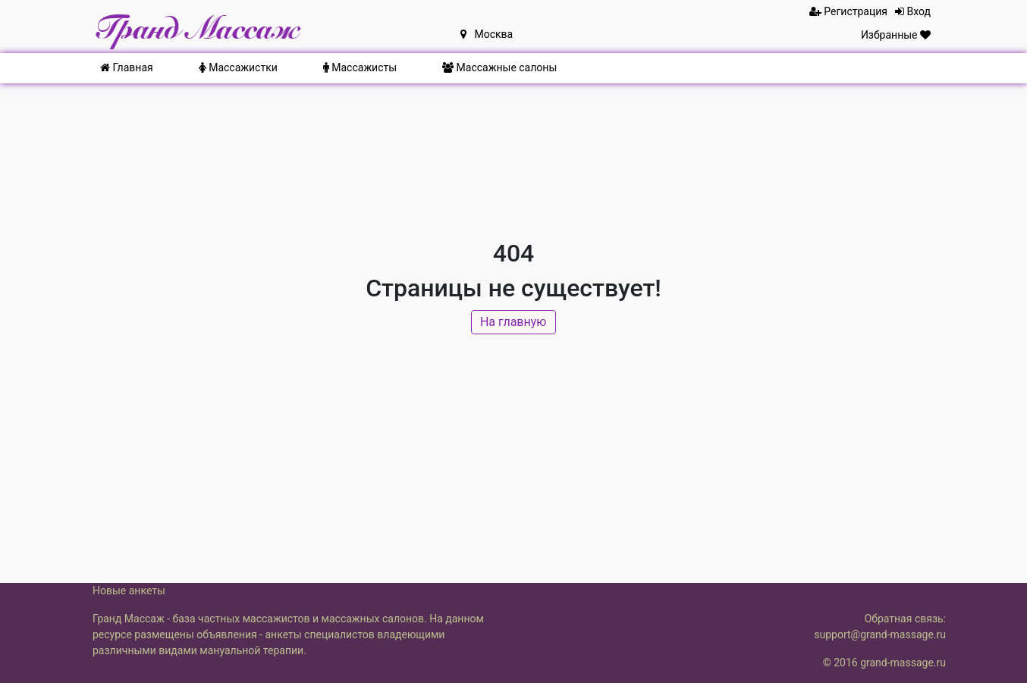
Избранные (896, 35)
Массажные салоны (499, 67)
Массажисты (360, 67)
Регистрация (848, 11)
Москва (486, 34)
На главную (514, 323)
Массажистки (238, 67)
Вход (913, 11)
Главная (126, 67)
